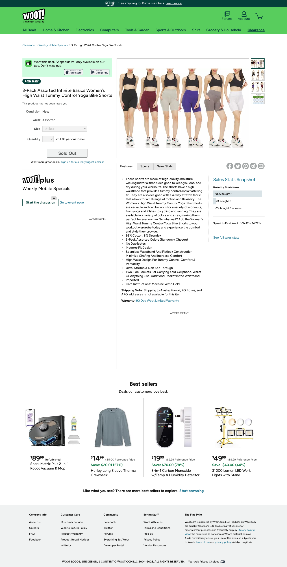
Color (36, 120)
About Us (35, 522)
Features (126, 166)
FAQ (32, 533)
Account (244, 16)
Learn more (174, 3)
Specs (144, 166)
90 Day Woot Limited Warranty (157, 301)
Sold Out (67, 153)
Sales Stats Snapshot (234, 179)
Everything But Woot (116, 539)
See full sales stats (226, 237)
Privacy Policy (152, 539)
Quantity (33, 139)
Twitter (108, 527)
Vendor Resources (155, 545)
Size (37, 129)
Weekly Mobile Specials (53, 45)
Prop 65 (148, 533)
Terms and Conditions (157, 527)
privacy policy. (223, 542)
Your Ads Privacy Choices (203, 561)
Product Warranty (72, 533)
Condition (33, 111)
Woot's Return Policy (74, 527)
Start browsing (191, 491)
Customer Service (72, 522)
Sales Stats (165, 166)
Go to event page (72, 202)
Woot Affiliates (153, 522)
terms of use (203, 542)
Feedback (35, 539)
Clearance (28, 45)
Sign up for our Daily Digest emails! (82, 162)
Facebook (110, 522)
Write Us (66, 545)
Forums (227, 16)
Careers (34, 527)
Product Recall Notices (75, 539)
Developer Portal (114, 545)
